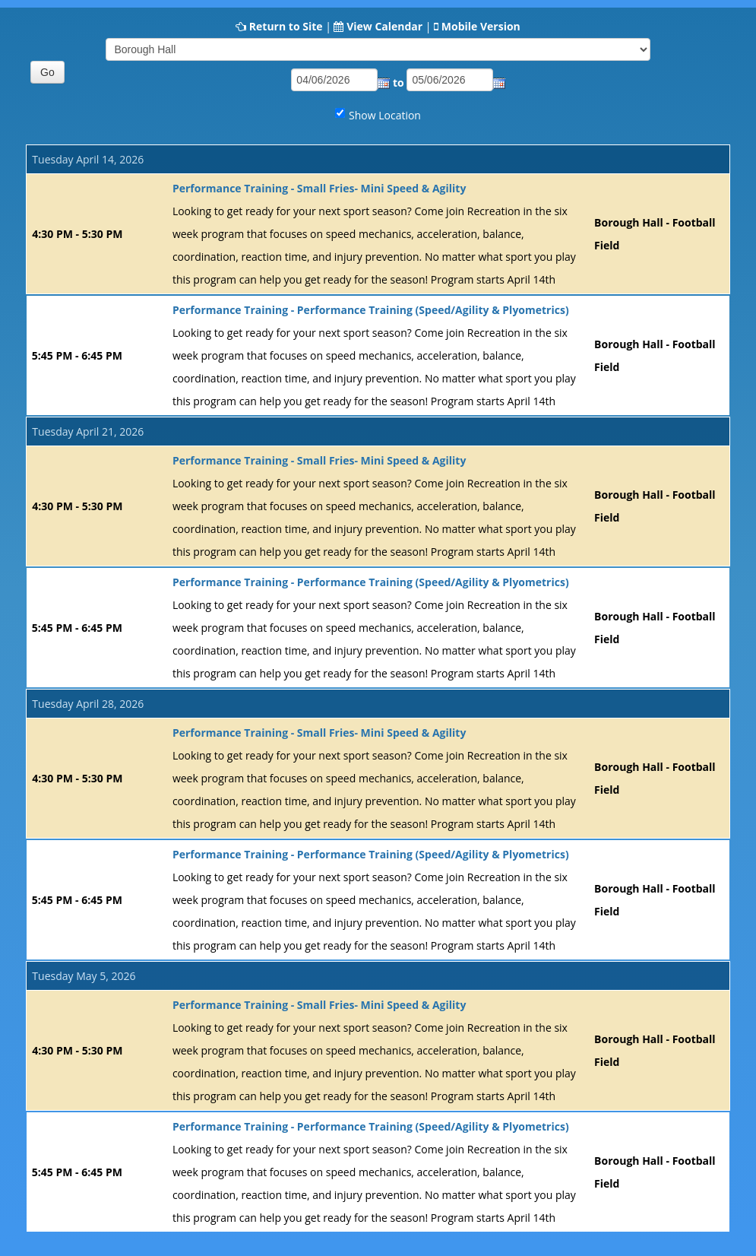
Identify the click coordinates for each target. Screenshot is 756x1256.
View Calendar (384, 26)
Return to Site (286, 26)
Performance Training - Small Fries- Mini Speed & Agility (319, 188)
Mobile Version (480, 26)
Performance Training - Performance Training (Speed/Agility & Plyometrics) (370, 310)
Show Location (385, 115)
